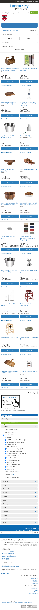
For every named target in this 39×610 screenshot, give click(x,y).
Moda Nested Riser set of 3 (28, 169)
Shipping (35, 581)
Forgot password (33, 593)
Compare (29, 1)
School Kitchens (6, 560)
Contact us (35, 583)
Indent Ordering (6, 555)
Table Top (15, 30)
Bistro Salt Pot (25, 136)
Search (34, 13)
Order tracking (34, 578)
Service (9, 30)
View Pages (19, 49)
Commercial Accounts (8, 553)
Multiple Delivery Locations (9, 556)
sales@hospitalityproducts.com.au (10, 566)
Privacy (15, 602)
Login (36, 590)
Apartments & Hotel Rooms (9, 551)
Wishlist (22, 1)
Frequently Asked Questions (25, 602)
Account (35, 1)
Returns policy (34, 580)
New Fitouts (5, 558)
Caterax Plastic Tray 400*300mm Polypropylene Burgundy (27, 238)
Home (4, 30)
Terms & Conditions (6, 602)
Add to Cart (10, 81)
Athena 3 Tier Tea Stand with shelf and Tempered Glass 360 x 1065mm (29, 104)
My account (35, 588)
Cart (16, 1)
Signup (36, 591)
